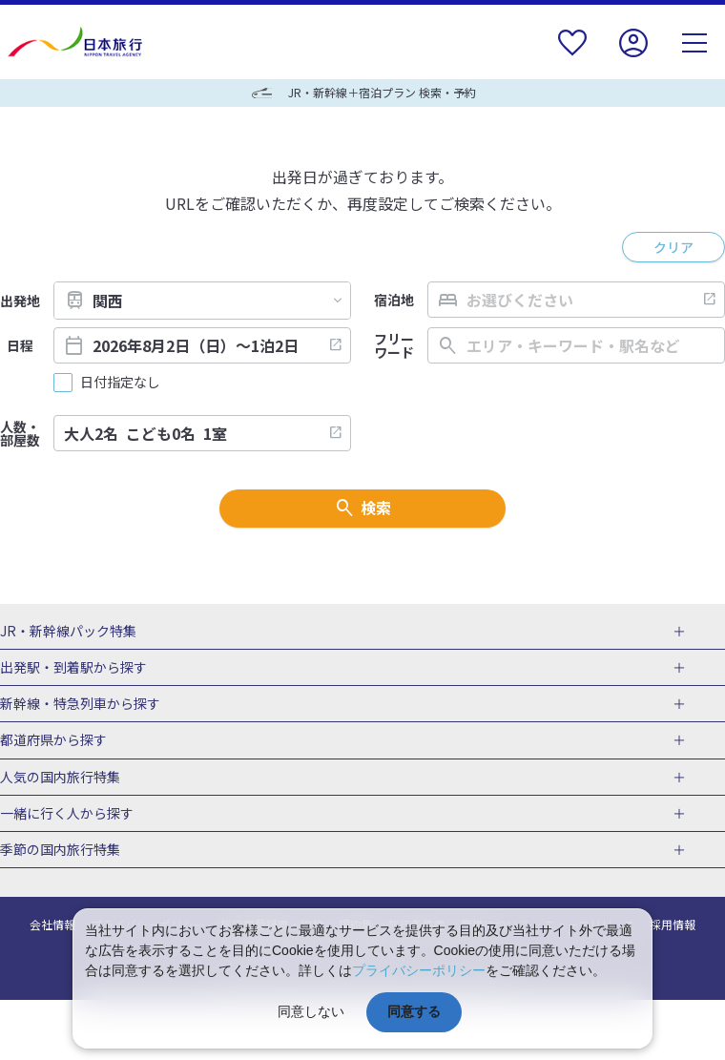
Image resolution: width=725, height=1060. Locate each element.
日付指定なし (120, 382)
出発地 (20, 300)
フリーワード (394, 345)
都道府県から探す (53, 740)
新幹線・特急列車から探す (80, 704)
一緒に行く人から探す (67, 813)
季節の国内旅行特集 (60, 850)
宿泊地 (394, 299)
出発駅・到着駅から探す (73, 667)
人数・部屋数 (20, 433)
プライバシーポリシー (419, 970)
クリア (673, 247)
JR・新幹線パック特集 (68, 631)
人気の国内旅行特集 (60, 777)
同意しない (311, 1011)
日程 (20, 345)
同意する (414, 1011)
